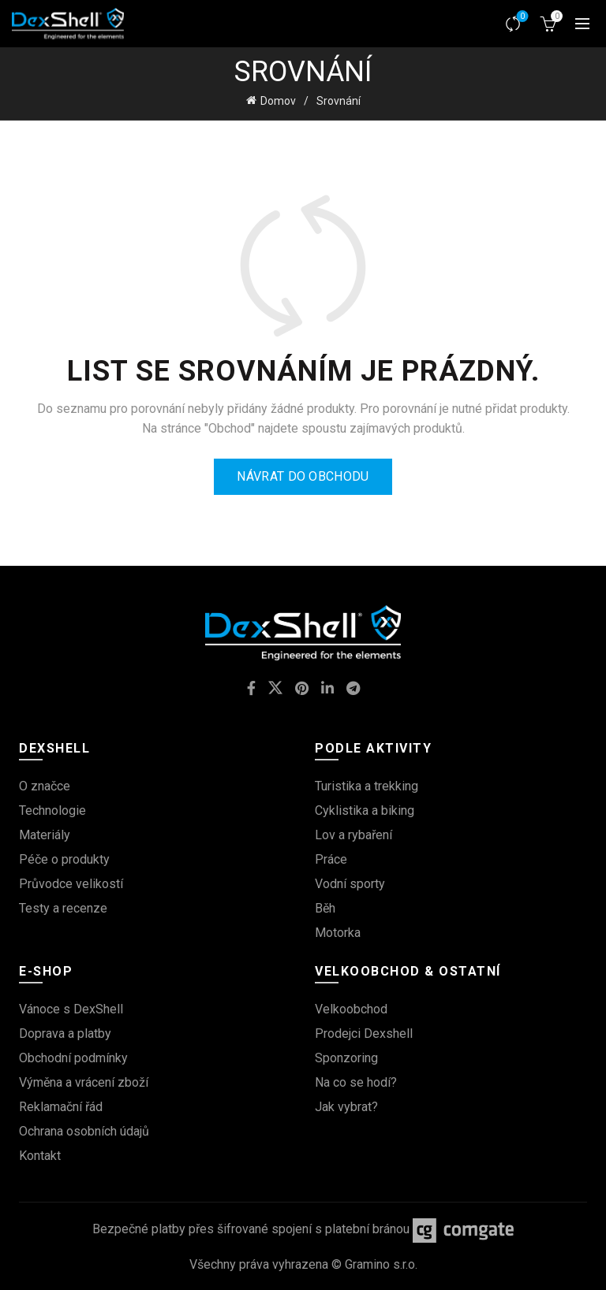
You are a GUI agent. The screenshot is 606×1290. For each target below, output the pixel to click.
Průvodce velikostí (71, 883)
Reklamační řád (61, 1106)
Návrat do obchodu (302, 476)
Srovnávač (521, 17)
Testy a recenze (63, 908)
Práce (331, 859)
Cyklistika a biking (364, 810)
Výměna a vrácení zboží (83, 1082)
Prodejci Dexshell (364, 1033)
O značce (44, 786)
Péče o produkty (64, 859)
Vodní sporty (350, 883)
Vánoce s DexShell (71, 1009)
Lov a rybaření (353, 834)
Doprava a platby (65, 1033)
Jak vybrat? (346, 1106)
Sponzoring (346, 1057)
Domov (278, 101)
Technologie (52, 810)
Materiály (44, 834)
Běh (325, 908)
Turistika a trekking (366, 786)
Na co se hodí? (356, 1082)
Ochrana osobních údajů (84, 1131)
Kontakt (40, 1155)
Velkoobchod (351, 1009)
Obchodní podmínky (73, 1057)
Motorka (338, 932)
